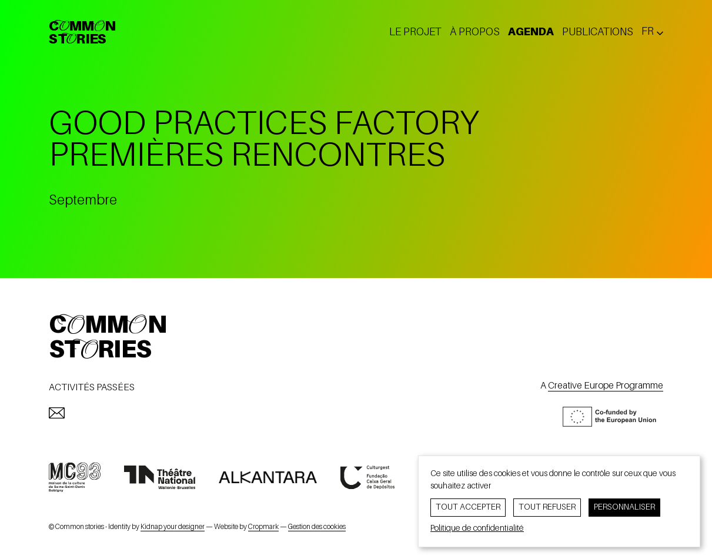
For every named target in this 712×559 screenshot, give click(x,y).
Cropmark (263, 527)
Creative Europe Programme (605, 386)
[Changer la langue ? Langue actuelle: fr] (652, 32)
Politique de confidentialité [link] (477, 528)
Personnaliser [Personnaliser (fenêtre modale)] (624, 507)
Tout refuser (547, 507)
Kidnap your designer (173, 527)
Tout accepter (468, 507)
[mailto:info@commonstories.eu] (57, 413)
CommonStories (82, 33)
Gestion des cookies (317, 527)
